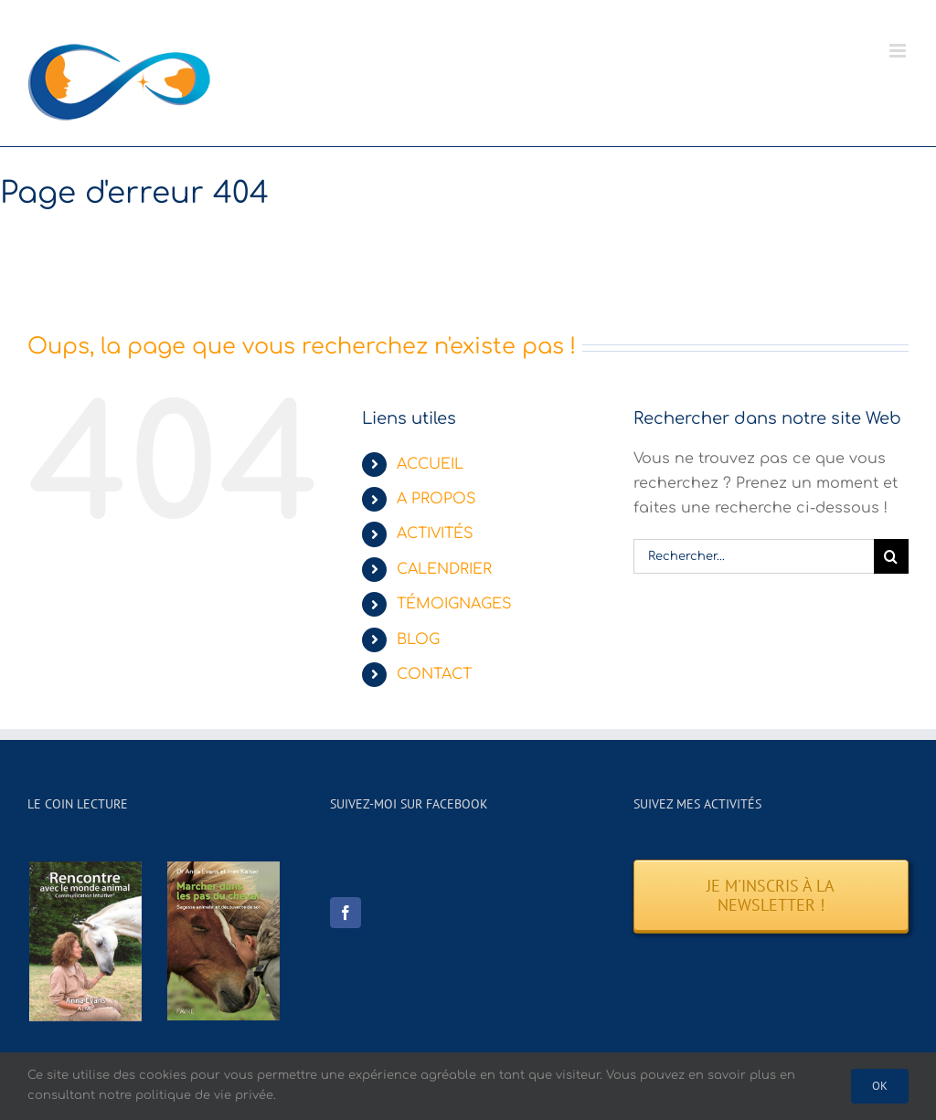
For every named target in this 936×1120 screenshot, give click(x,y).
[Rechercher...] (753, 556)
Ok (880, 1086)
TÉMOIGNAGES (454, 604)
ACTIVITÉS (435, 533)
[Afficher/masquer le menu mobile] (899, 50)
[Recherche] (891, 556)
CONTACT (434, 674)
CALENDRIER (444, 569)
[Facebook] (345, 912)
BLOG (418, 639)
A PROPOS (436, 499)
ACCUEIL (430, 464)
